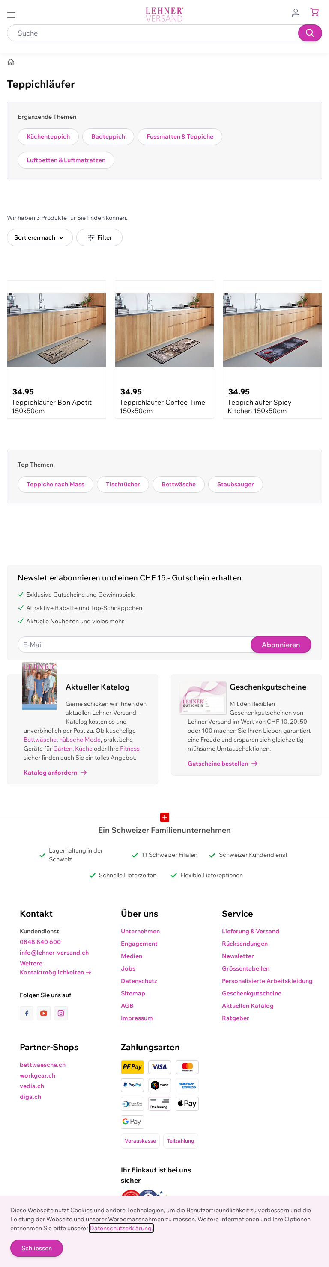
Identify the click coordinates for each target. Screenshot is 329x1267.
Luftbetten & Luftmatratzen (66, 160)
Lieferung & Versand (250, 931)
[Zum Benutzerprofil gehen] (298, 12)
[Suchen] (310, 32)
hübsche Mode (80, 739)
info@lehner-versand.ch (54, 952)
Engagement (139, 943)
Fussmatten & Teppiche (180, 136)
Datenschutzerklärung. (121, 1228)
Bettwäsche (179, 484)
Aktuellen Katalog (248, 1005)
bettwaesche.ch (43, 1065)
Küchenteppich (48, 136)
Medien (131, 956)
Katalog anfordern (55, 772)
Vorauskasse (140, 1140)
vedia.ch (32, 1086)
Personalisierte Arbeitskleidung (267, 981)
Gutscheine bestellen (222, 763)
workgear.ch (37, 1075)
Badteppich (108, 136)
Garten (62, 748)
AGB (127, 1005)
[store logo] (164, 14)
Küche (84, 748)
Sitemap (133, 993)
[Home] (11, 62)
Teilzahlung (180, 1140)
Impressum (137, 1018)
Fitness (130, 748)
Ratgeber (235, 1018)
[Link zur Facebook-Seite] (28, 1013)
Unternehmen (140, 931)
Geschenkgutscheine (251, 993)
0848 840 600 (40, 942)
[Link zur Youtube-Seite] (45, 1013)
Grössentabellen (245, 968)
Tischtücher (123, 484)
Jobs (128, 968)
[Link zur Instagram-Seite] (61, 1013)
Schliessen (36, 1248)
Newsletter (238, 956)
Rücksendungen (245, 943)
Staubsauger (235, 484)
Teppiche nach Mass (55, 484)
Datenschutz (139, 981)
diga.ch (30, 1097)
